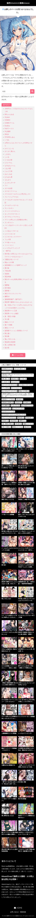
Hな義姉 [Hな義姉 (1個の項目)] (6, 405)
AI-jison (7, 117)
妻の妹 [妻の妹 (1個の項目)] (21, 417)
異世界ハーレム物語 (11, 313)
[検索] (32, 91)
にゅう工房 (8, 171)
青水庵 (7, 336)
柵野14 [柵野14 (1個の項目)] (23, 421)
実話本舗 (8, 276)
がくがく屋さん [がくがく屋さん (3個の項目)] (20, 369)
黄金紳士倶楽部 (10, 342)
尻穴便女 (8, 288)
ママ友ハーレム (10, 242)
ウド (6, 185)
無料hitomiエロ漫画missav (18, 3)
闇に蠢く (8, 333)
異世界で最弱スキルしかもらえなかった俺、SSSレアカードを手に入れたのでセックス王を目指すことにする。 (18, 305)
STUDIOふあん (10, 137)
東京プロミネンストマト (13, 293)
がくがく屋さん (10, 151)
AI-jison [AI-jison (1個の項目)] (19, 402)
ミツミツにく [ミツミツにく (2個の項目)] (17, 388)
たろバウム (8, 163)
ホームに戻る (17, 355)
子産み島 (8, 271)
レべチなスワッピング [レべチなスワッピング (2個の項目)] (10, 391)
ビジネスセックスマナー (13, 237)
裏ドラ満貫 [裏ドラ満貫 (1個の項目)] (7, 427)
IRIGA (7, 134)
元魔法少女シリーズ (11, 259)
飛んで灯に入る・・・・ (13, 339)
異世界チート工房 (11, 311)
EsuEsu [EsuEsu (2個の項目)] (15, 379)
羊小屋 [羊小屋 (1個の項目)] (19, 424)
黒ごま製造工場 (10, 345)
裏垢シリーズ (9, 328)
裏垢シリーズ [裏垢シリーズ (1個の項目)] (18, 427)
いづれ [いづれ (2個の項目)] (23, 379)
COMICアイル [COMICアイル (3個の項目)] (8, 369)
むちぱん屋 (8, 177)
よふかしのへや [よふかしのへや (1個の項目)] (18, 408)
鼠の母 (7, 348)
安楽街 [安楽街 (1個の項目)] (5, 421)
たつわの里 (8, 160)
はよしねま (8, 174)
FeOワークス (9, 128)
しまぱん (8, 154)
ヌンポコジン (9, 222)
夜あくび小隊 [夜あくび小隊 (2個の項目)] (24, 391)
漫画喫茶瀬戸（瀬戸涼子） (14, 299)
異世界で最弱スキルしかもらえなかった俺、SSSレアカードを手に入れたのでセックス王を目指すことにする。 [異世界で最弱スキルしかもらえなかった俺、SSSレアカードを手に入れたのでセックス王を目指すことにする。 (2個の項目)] (17, 395)
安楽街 (7, 274)
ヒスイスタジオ (10, 234)
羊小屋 (7, 319)
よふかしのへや (10, 182)
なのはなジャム (10, 165)
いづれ (7, 140)
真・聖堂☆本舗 (10, 316)
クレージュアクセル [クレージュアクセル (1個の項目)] (9, 417)
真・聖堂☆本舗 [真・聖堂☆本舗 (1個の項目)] (8, 424)
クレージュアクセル (11, 197)
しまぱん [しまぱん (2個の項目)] (6, 382)
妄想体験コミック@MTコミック (16, 265)
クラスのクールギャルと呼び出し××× (17, 194)
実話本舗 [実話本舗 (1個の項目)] (14, 421)
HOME (18, 908)
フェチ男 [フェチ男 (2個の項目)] (6, 388)
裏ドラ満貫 (8, 325)
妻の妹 (7, 268)
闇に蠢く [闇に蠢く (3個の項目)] (6, 379)
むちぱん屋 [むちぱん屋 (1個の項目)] (7, 408)
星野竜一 (8, 291)
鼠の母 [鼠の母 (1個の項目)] (28, 427)
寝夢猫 (7, 285)
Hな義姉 (7, 131)
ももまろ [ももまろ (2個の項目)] (15, 382)
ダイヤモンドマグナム (12, 217)
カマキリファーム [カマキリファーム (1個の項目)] (9, 411)
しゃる (7, 157)
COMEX (7, 120)
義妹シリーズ (9, 322)
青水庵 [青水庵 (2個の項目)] (20, 399)
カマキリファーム (11, 191)
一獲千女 (8, 251)
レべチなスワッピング (12, 248)
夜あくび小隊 (9, 262)
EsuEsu (7, 126)
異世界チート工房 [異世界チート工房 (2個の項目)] (9, 399)
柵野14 (7, 296)
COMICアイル (9, 123)
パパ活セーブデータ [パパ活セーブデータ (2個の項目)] (26, 385)
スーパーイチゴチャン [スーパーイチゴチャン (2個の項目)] (10, 385)
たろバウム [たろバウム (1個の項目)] (16, 405)
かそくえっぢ (9, 148)
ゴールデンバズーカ (11, 205)
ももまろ (8, 180)
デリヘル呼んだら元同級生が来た (16, 220)
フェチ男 (8, 239)
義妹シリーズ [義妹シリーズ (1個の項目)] (28, 424)
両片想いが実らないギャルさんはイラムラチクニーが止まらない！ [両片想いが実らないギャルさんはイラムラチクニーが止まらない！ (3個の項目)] (17, 375)
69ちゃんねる (9, 114)
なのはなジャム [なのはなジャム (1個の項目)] (27, 405)
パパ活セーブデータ (11, 231)
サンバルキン (9, 208)
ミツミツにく (9, 245)
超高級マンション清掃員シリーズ (16, 330)
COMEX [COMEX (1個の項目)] (27, 402)
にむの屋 (8, 168)
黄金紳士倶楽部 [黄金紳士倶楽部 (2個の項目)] (8, 402)
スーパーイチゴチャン (12, 211)
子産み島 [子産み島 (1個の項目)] (29, 417)
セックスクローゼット (12, 214)
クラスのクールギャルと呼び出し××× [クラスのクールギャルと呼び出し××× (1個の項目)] (14, 414)
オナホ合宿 (8, 188)
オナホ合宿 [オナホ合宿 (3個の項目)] (7, 372)
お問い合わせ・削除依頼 (18, 912)
